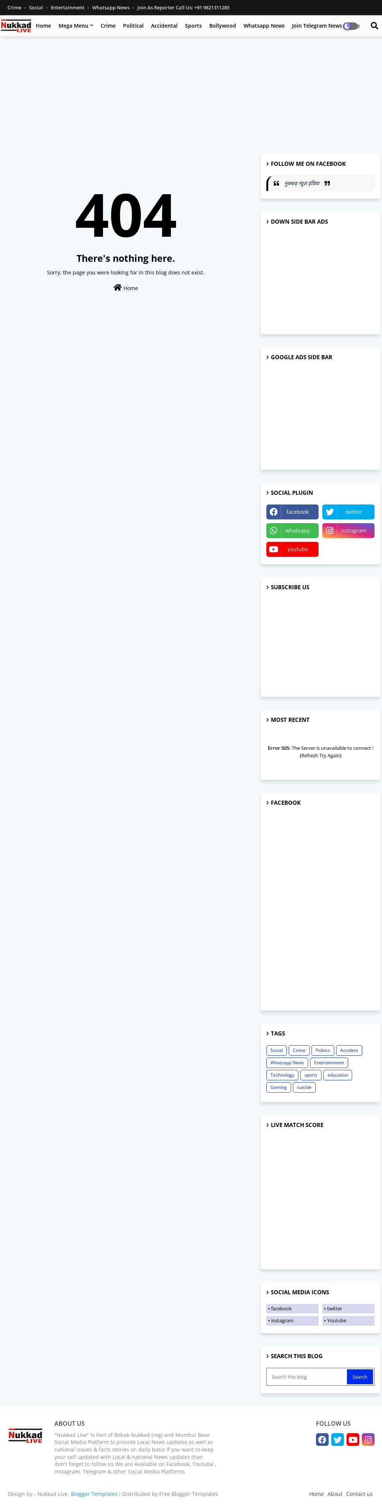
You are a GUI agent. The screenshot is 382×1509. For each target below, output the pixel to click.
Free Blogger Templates (188, 1493)
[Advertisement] (191, 96)
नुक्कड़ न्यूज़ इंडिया (302, 183)
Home (43, 25)
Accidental (164, 25)
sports (310, 1075)
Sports (193, 25)
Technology (282, 1075)
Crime (14, 7)
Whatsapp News (111, 7)
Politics (323, 1050)
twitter (353, 511)
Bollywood (222, 25)
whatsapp (297, 530)
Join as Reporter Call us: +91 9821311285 (183, 7)
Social (36, 7)
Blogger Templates (94, 1493)
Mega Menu (73, 25)
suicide (304, 1087)
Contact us (359, 1493)
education (338, 1075)
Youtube (336, 1320)
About (335, 1493)
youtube (298, 549)
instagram (353, 530)
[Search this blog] (307, 1376)
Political (133, 25)
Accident (349, 1050)
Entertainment (68, 7)
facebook (297, 511)
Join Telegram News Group (326, 25)
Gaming (278, 1087)
